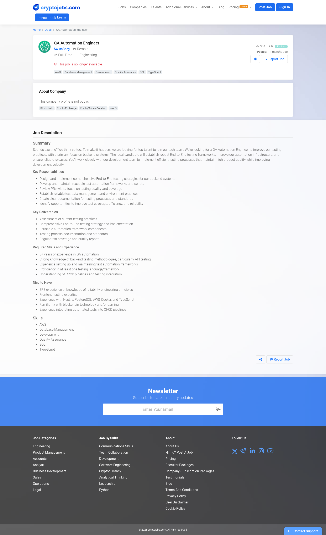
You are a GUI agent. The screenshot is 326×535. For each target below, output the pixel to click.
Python (104, 490)
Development (103, 72)
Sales (37, 477)
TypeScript (154, 72)
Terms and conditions (181, 490)
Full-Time (65, 55)
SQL (142, 72)
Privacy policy (175, 496)
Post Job (265, 7)
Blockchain (46, 108)
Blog (221, 7)
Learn (52, 17)
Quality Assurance (125, 72)
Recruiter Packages (179, 465)
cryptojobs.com (157, 529)
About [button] (206, 7)
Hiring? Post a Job (179, 452)
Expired (281, 46)
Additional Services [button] (180, 7)
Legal (37, 490)
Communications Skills (116, 446)
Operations (41, 484)
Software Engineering (115, 465)
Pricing (170, 459)
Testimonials (174, 477)
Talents (156, 7)
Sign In (284, 7)
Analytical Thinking (113, 477)
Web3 (113, 108)
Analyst (38, 465)
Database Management (78, 72)
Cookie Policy (175, 508)
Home (37, 29)
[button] (255, 59)
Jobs (122, 7)
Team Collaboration (113, 452)
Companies (138, 7)
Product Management (49, 452)
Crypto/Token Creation (93, 108)
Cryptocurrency (110, 471)
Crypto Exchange (67, 108)
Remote (82, 49)
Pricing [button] (238, 7)
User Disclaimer (176, 502)
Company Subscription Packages (189, 471)
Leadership (107, 484)
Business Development (49, 471)
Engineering (88, 55)
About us (172, 446)
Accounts (40, 459)
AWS (58, 72)
